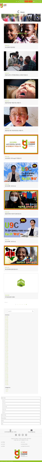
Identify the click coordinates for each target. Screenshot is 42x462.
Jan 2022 (6, 357)
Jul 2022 (6, 351)
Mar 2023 (6, 343)
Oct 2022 (6, 349)
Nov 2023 (6, 336)
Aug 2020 (6, 381)
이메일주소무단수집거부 (25, 446)
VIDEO (7, 391)
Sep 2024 (6, 329)
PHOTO (7, 389)
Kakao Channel (19, 435)
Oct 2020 (6, 378)
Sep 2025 (6, 319)
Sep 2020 (6, 380)
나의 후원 (39, 1)
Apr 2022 (6, 354)
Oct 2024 (6, 327)
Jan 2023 (6, 346)
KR (18, 1)
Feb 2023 (6, 344)
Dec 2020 (6, 376)
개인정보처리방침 (24, 444)
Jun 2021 (6, 367)
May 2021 (6, 369)
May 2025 (6, 322)
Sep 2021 (6, 363)
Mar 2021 (6, 371)
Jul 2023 (6, 339)
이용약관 (3, 446)
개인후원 (26, 1)
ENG (16, 1)
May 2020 (6, 384)
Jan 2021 (6, 374)
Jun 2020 (6, 383)
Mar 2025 (6, 324)
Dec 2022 (6, 347)
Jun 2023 (6, 340)
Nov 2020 (6, 377)
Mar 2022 (6, 356)
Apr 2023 (6, 342)
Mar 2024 (6, 332)
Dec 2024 (6, 326)
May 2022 (6, 353)
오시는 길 (23, 442)
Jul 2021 (6, 366)
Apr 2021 (6, 370)
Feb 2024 (6, 333)
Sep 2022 (6, 350)
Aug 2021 (6, 364)
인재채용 (3, 442)
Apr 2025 (6, 323)
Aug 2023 (6, 337)
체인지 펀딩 (21, 1)
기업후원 (30, 1)
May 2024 (6, 330)
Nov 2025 (6, 317)
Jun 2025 (6, 320)
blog (26, 435)
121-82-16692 (24, 438)
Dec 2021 (6, 359)
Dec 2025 (6, 316)
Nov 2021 (6, 360)
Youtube (23, 435)
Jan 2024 (6, 334)
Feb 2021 (6, 373)
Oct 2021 (6, 361)
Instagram (16, 435)
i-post (35, 1)
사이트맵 (3, 444)
